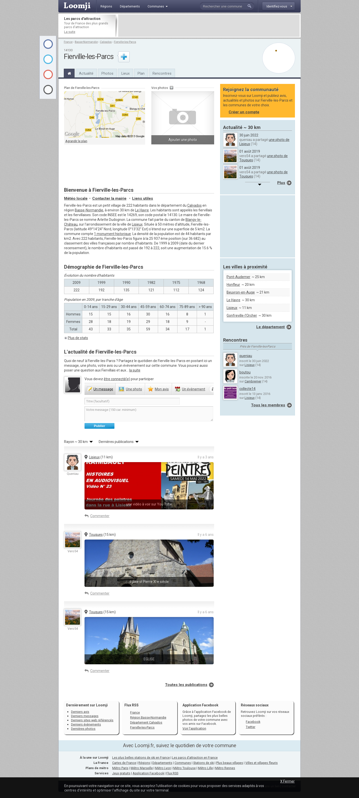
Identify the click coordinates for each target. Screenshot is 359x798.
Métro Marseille (142, 768)
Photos (107, 73)
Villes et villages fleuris (261, 763)
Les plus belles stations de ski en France (141, 757)
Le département (270, 327)
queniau (245, 356)
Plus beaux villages (229, 763)
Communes (183, 763)
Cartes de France (124, 763)
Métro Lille (205, 768)
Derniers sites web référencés (92, 720)
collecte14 (247, 389)
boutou (245, 372)
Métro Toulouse (184, 768)
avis (162, 389)
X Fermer (287, 781)
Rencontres (162, 73)
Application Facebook (148, 773)
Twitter (250, 727)
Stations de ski (203, 763)
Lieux (125, 73)
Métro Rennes (225, 768)
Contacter (109, 198)
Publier (99, 426)
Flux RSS (131, 705)
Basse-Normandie (86, 42)
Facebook (253, 722)
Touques (96, 535)
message (103, 389)
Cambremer (253, 381)
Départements (162, 763)
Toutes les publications (186, 684)
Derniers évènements (86, 724)
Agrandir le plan (76, 141)
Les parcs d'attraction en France (195, 757)
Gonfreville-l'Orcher (242, 315)
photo (134, 389)
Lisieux (137, 224)
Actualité (86, 73)
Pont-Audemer (238, 277)
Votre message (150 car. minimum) (149, 413)
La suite (69, 32)
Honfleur (233, 285)
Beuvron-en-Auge (241, 292)
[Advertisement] (209, 25)
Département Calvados (146, 722)
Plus (281, 183)
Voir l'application (194, 728)
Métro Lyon (163, 768)
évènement (193, 389)
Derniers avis (80, 712)
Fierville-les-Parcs (125, 42)
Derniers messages (84, 716)
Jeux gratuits (121, 773)
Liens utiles (142, 198)
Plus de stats (78, 338)
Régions (144, 763)
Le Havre (142, 210)
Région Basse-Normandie (148, 717)
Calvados (106, 42)
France (68, 42)
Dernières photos (83, 729)
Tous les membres (268, 405)
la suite (134, 370)
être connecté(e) (117, 379)
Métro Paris (120, 768)
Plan (141, 73)
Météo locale (76, 198)
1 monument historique (112, 234)
